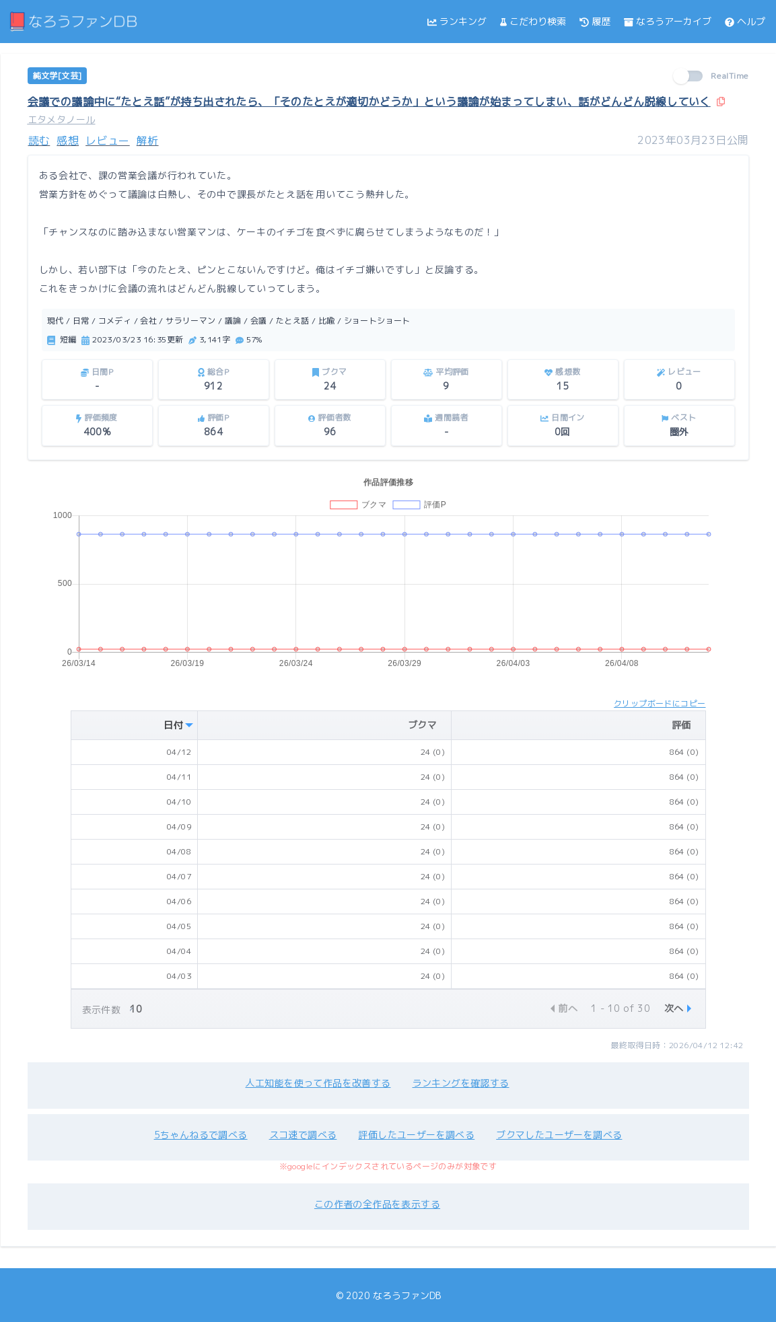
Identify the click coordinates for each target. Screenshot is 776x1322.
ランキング (457, 21)
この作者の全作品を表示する (377, 1204)
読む (39, 140)
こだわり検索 (533, 21)
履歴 (594, 21)
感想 (68, 140)
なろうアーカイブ (667, 21)
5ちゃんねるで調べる (201, 1134)
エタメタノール (62, 119)
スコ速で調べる (303, 1134)
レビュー (107, 140)
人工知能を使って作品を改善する (318, 1082)
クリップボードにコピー (659, 703)
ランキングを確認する (461, 1082)
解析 (148, 140)
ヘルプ (745, 21)
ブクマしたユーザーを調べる (559, 1134)
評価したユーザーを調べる (416, 1134)
